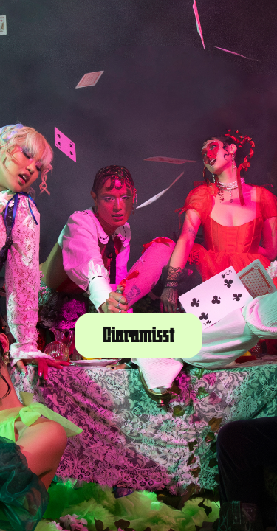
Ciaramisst (138, 335)
